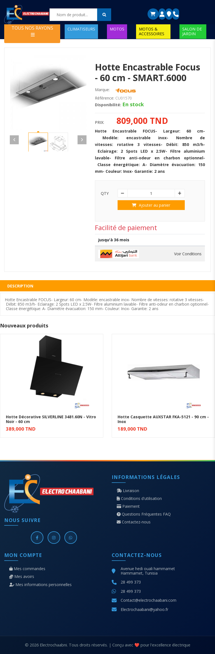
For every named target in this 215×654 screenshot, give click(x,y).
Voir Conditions (188, 254)
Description (20, 286)
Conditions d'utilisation (139, 498)
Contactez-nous (134, 522)
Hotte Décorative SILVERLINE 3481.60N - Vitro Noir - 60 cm (51, 419)
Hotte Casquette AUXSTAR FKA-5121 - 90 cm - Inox (163, 419)
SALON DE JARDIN (192, 31)
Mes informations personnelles (40, 584)
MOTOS (117, 29)
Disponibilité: (108, 105)
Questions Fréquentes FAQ (144, 514)
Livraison (128, 490)
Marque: (102, 90)
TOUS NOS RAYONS (32, 31)
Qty (105, 193)
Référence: (104, 98)
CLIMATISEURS (81, 29)
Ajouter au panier (151, 205)
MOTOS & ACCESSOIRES (151, 31)
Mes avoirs (21, 576)
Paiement (128, 506)
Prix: (99, 122)
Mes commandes (27, 568)
